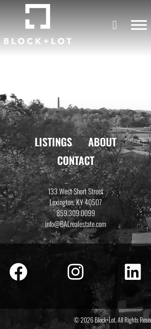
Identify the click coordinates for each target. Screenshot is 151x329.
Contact (75, 160)
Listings (53, 142)
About (102, 142)
